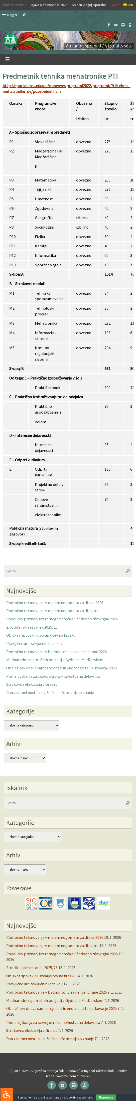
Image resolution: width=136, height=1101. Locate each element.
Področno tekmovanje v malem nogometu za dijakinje (52, 610)
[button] (68, 40)
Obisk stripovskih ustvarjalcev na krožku (40, 635)
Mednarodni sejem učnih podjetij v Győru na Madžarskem (54, 659)
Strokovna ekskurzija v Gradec (31, 684)
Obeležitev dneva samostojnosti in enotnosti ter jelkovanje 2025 (61, 667)
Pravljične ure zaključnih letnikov (34, 643)
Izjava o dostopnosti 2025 (49, 5)
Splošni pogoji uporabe (89, 5)
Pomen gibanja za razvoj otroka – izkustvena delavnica (53, 676)
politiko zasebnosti (80, 1097)
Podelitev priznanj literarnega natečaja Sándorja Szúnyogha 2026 (62, 618)
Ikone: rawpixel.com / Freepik (68, 1076)
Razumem (106, 1097)
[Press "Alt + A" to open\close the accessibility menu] (6, 1094)
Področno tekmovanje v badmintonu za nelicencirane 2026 (56, 651)
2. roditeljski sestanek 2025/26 (32, 627)
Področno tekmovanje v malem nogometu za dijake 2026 (54, 602)
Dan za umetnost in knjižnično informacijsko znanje (50, 692)
